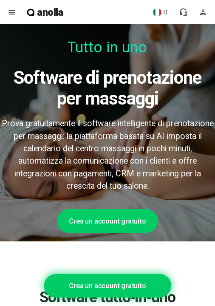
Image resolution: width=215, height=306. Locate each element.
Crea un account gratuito (107, 221)
